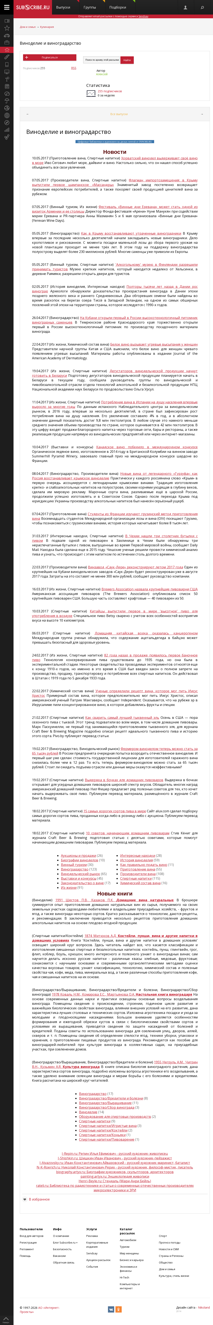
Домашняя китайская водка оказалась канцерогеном (146, 633)
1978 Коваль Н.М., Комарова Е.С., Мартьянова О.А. (122, 994)
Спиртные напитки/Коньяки (102, 1135)
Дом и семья (28, 27)
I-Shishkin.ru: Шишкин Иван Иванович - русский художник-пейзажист (115, 1158)
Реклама (92, 1236)
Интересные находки (137, 855)
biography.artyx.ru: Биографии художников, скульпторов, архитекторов (115, 1172)
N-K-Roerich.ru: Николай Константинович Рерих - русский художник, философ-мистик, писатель (115, 1167)
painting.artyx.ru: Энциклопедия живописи (114, 1176)
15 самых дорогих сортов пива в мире (114, 811)
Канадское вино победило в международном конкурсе (147, 447)
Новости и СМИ (169, 1249)
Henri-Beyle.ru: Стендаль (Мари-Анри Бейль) (115, 1181)
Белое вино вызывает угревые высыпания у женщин (154, 344)
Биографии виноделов (79, 860)
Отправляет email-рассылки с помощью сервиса (113, 16)
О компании (61, 1236)
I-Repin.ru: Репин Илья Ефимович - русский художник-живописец (115, 1153)
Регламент (27, 1249)
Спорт (163, 1236)
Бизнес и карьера (132, 1260)
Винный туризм (74, 864)
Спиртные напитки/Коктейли (103, 1130)
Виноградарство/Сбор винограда (106, 1107)
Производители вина (138, 874)
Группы (94, 5)
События (92, 1266)
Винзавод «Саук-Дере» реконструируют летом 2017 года (135, 567)
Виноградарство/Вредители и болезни (111, 1098)
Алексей (102, 74)
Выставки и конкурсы (78, 878)
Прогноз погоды (169, 1242)
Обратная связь (63, 1262)
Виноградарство (74, 869)
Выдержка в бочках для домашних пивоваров (124, 780)
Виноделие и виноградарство (50, 43)
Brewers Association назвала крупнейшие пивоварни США (150, 589)
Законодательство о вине (82, 883)
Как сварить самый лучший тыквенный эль (122, 717)
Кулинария (47, 27)
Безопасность (62, 1249)
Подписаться (50, 57)
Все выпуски (119, 114)
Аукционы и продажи (78, 855)
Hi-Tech (124, 1277)
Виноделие (88, 1112)
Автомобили (128, 1240)
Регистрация (28, 1242)
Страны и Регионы (171, 1256)
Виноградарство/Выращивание (105, 1103)
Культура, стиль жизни (174, 1276)
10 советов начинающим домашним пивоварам (127, 833)
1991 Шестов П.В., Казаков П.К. (114, 900)
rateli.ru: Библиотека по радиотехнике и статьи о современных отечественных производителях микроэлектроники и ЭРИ (115, 1187)
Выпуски (67, 5)
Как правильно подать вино (143, 864)
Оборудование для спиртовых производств (115, 1116)
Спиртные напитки (136, 878)
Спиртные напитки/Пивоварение (106, 1139)
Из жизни (69, 887)
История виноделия (136, 860)
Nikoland (204, 1307)
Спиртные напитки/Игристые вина (108, 1125)
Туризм (124, 1247)
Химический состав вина (140, 883)
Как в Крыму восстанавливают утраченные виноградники (131, 233)
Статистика (98, 85)
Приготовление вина (137, 869)
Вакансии (59, 1256)
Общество (166, 1262)
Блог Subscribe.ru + (65, 1242)
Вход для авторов (31, 1236)
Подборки (122, 5)
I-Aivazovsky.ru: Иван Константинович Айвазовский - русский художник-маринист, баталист (115, 1162)
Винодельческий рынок (80, 874)
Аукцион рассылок (98, 1260)
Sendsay (92, 1253)
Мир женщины (129, 1253)
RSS (73, 68)
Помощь (25, 1256)
